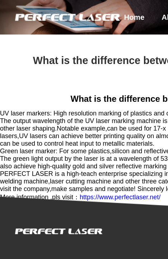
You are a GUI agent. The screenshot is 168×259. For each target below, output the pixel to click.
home (134, 17)
